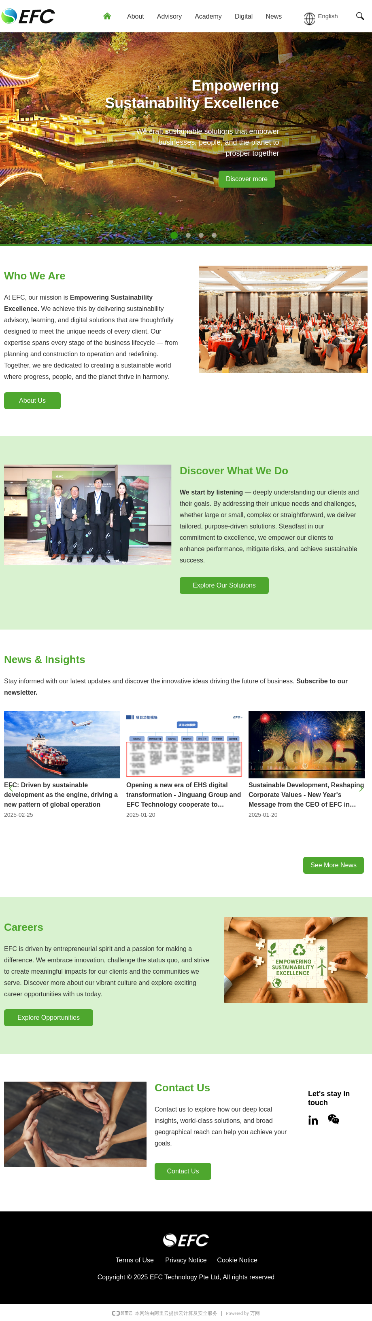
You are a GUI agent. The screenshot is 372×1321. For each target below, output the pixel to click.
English (328, 16)
